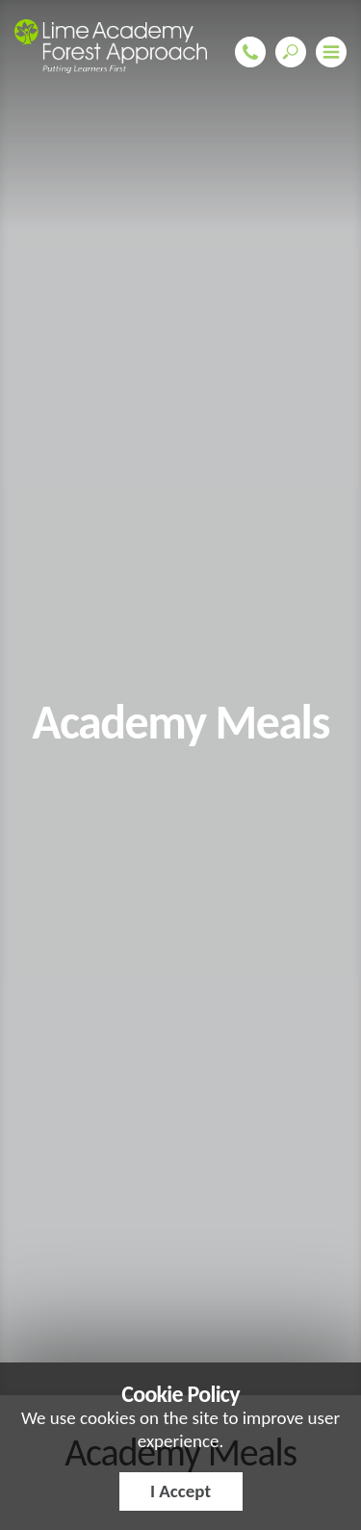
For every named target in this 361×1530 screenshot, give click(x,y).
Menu (331, 52)
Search (290, 52)
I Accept (180, 1491)
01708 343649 (250, 52)
